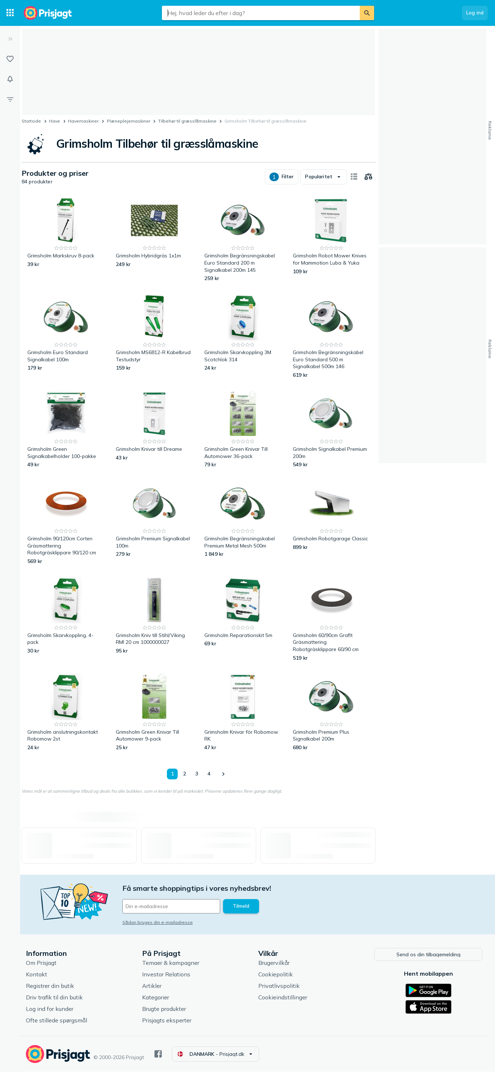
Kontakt (36, 974)
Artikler (152, 986)
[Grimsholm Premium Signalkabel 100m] (154, 522)
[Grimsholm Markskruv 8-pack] (66, 239)
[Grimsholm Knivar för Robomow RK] (243, 712)
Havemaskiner (83, 121)
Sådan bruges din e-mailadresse (157, 922)
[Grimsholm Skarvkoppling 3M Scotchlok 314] (243, 336)
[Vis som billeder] (354, 177)
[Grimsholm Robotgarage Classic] (331, 522)
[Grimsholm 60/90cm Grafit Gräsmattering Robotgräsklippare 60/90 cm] (331, 619)
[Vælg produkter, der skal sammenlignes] (368, 177)
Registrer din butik (50, 986)
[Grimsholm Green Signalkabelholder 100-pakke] (66, 429)
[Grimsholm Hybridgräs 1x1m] (154, 239)
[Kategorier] (10, 13)
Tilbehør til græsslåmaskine (187, 121)
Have (54, 121)
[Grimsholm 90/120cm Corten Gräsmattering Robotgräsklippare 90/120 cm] (66, 522)
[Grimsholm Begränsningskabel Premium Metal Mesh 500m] (243, 522)
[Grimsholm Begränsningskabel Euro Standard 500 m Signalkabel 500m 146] (331, 336)
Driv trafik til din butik (54, 997)
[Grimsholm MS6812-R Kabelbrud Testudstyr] (154, 336)
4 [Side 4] (209, 773)
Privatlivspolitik (279, 986)
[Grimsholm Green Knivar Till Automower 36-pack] (243, 429)
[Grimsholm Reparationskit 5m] (243, 619)
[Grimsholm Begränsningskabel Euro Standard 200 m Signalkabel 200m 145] (243, 239)
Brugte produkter (164, 1009)
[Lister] (10, 59)
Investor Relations (166, 974)
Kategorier (155, 997)
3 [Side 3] (196, 773)
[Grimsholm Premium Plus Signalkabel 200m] (331, 712)
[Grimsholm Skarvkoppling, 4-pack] (66, 619)
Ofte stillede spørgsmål (56, 1020)
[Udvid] (10, 39)
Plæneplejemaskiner (128, 121)
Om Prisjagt (41, 963)
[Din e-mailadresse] (171, 906)
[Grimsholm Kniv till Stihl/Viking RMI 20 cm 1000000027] (154, 619)
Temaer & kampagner (170, 963)
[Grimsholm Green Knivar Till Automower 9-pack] (154, 712)
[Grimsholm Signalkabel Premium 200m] (331, 429)
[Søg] (367, 13)
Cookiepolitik (275, 974)
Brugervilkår (274, 963)
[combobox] (261, 13)
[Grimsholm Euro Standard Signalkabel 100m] (66, 336)
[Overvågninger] (10, 79)
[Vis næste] (223, 774)
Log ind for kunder (49, 1009)
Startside (31, 121)
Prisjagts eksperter (166, 1020)
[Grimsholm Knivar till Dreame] (154, 429)
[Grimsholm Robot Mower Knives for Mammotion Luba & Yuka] (331, 239)
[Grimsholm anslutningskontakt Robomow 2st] (66, 712)
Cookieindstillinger (282, 997)
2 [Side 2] (184, 773)
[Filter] (10, 99)
